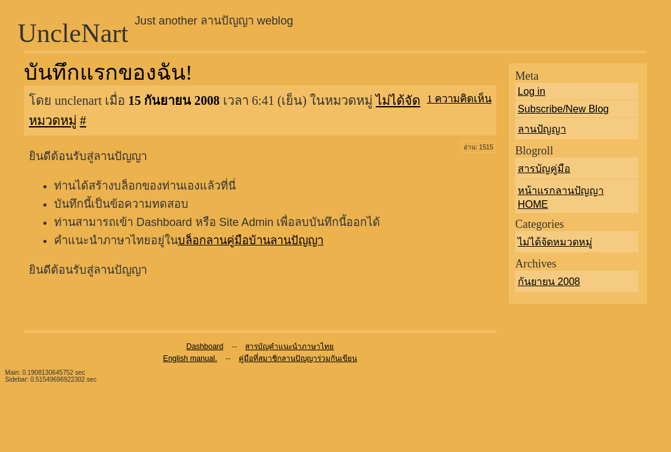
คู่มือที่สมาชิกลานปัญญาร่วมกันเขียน (298, 358)
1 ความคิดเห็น (459, 99)
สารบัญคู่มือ (544, 168)
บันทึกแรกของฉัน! (108, 72)
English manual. (190, 358)
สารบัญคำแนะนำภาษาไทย (289, 346)
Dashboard (205, 346)
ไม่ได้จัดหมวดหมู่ (555, 241)
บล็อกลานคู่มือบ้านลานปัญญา (251, 240)
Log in (531, 91)
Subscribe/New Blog (563, 108)
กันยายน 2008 (549, 281)
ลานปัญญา (542, 128)
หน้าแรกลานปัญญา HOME (561, 197)
